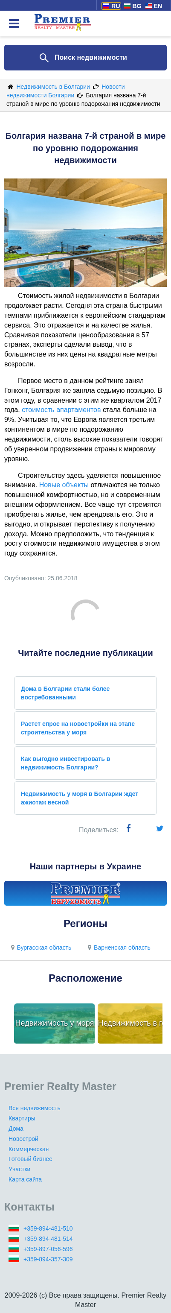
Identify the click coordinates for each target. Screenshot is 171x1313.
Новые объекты (64, 484)
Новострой (23, 1138)
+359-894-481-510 (48, 1228)
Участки (19, 1169)
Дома (16, 1128)
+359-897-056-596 (48, 1249)
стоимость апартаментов (61, 409)
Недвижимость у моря (54, 1023)
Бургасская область (40, 947)
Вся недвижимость (35, 1108)
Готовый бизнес (30, 1158)
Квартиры (22, 1118)
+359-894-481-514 (48, 1238)
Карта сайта (25, 1179)
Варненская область (118, 947)
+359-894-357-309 (48, 1259)
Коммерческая (29, 1149)
